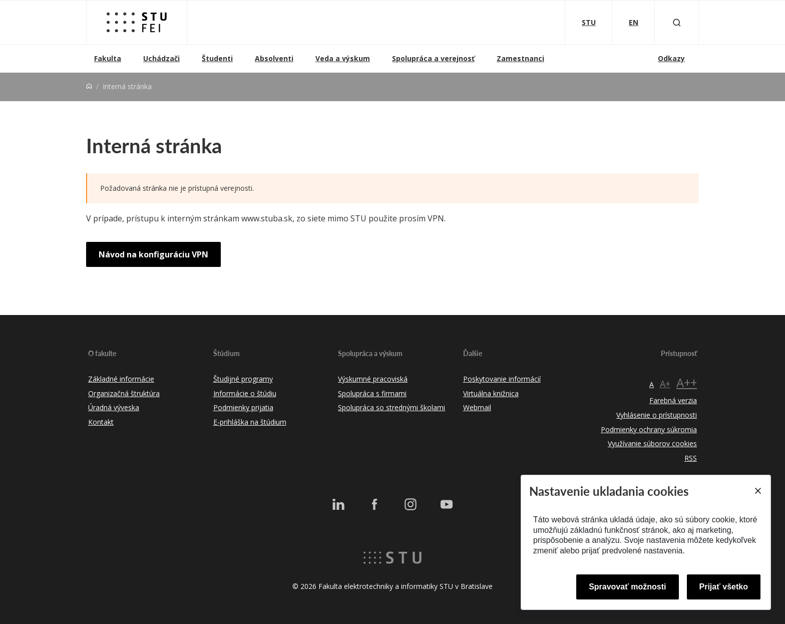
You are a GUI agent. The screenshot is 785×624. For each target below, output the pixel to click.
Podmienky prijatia (243, 407)
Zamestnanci (520, 58)
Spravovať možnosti (627, 586)
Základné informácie (121, 379)
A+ (665, 384)
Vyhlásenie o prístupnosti (656, 415)
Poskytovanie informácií (502, 379)
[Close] (757, 491)
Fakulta (107, 58)
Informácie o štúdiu (244, 393)
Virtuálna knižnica (491, 393)
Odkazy (671, 58)
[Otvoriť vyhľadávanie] (677, 22)
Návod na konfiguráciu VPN (153, 254)
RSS (690, 458)
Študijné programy (243, 379)
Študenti (217, 58)
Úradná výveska (113, 407)
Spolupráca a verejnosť (433, 58)
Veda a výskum (342, 58)
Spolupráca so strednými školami (391, 407)
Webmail (477, 407)
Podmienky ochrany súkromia (649, 429)
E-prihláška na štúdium (249, 422)
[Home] (89, 86)
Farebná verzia (673, 400)
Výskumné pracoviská (373, 379)
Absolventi (274, 58)
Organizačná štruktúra (124, 393)
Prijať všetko (723, 586)
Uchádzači (161, 58)
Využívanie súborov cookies (652, 443)
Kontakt (101, 422)
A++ (686, 382)
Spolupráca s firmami (372, 393)
